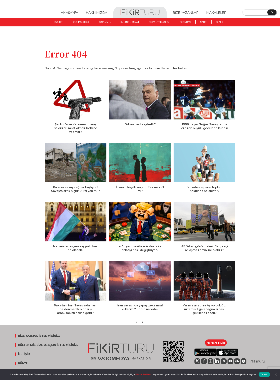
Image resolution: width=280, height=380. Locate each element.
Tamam (264, 374)
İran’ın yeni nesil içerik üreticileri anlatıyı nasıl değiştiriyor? (140, 248)
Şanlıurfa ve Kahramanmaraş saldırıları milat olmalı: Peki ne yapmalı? (75, 128)
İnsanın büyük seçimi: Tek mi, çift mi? (140, 189)
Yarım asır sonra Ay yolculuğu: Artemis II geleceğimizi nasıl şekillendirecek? (204, 309)
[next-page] (142, 323)
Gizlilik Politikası (143, 374)
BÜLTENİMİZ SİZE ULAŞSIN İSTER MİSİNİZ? (48, 346)
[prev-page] (136, 323)
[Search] (271, 12)
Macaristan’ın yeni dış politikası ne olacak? (75, 248)
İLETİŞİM (24, 355)
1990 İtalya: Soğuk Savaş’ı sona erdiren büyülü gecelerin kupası (204, 127)
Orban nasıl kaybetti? (140, 125)
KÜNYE (23, 364)
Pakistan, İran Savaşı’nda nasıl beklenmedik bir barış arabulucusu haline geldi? (75, 309)
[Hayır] (275, 374)
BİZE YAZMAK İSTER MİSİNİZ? (39, 336)
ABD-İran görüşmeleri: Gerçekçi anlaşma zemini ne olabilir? (204, 248)
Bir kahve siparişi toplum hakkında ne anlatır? (204, 189)
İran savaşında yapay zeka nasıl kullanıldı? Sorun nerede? (140, 308)
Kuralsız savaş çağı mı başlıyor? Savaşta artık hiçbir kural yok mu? (75, 189)
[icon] (197, 362)
